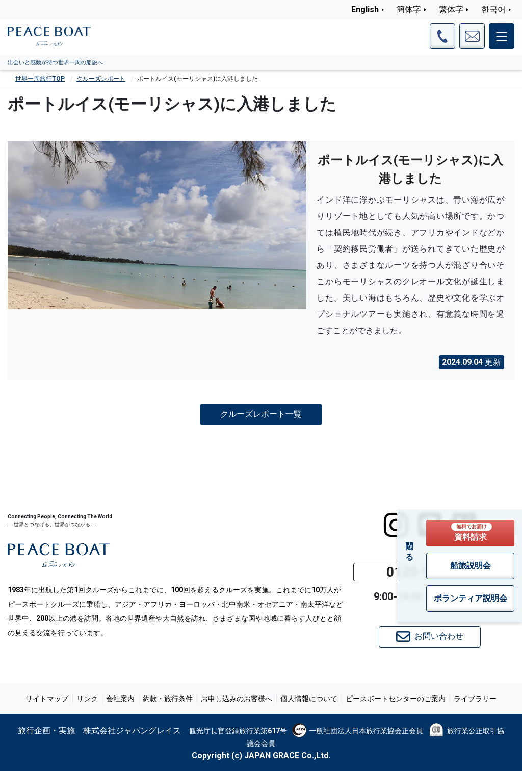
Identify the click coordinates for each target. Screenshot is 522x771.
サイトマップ (46, 698)
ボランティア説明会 (470, 598)
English (365, 9)
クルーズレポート (100, 78)
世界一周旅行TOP (40, 78)
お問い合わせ (429, 637)
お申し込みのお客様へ (236, 698)
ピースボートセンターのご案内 (396, 698)
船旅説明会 (470, 565)
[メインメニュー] (501, 36)
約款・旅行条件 (168, 698)
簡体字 (409, 9)
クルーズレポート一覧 (261, 413)
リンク (87, 698)
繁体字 (451, 9)
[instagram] (396, 525)
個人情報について (308, 698)
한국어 (493, 9)
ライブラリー (475, 698)
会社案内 (120, 698)
